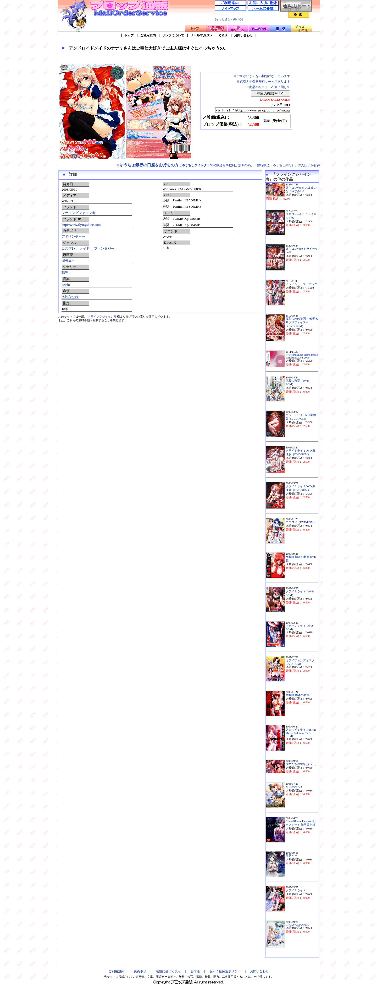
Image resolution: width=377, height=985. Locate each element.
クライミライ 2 (295, 890)
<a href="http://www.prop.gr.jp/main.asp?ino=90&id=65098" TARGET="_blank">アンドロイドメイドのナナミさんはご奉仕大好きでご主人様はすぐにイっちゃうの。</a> (248, 110)
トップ (129, 35)
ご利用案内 (148, 35)
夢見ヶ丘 (291, 855)
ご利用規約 (116, 971)
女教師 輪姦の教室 (297, 695)
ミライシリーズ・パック (301, 284)
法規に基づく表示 (168, 971)
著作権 (195, 971)
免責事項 (140, 971)
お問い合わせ (243, 35)
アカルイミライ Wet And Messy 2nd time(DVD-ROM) (301, 732)
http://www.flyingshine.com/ (82, 225)
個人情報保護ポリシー (225, 971)
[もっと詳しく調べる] (229, 19)
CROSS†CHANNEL (297, 924)
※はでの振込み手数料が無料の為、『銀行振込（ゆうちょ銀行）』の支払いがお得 (218, 165)
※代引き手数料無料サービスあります (263, 81)
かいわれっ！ (294, 786)
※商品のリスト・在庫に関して (268, 87)
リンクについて (173, 35)
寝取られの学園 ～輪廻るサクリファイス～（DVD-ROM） (302, 322)
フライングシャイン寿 (79, 213)
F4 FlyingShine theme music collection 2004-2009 (302, 356)
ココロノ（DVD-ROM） (301, 522)
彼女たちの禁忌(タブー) (301, 764)
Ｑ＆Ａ (223, 35)
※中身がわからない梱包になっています (262, 76)
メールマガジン (201, 35)
